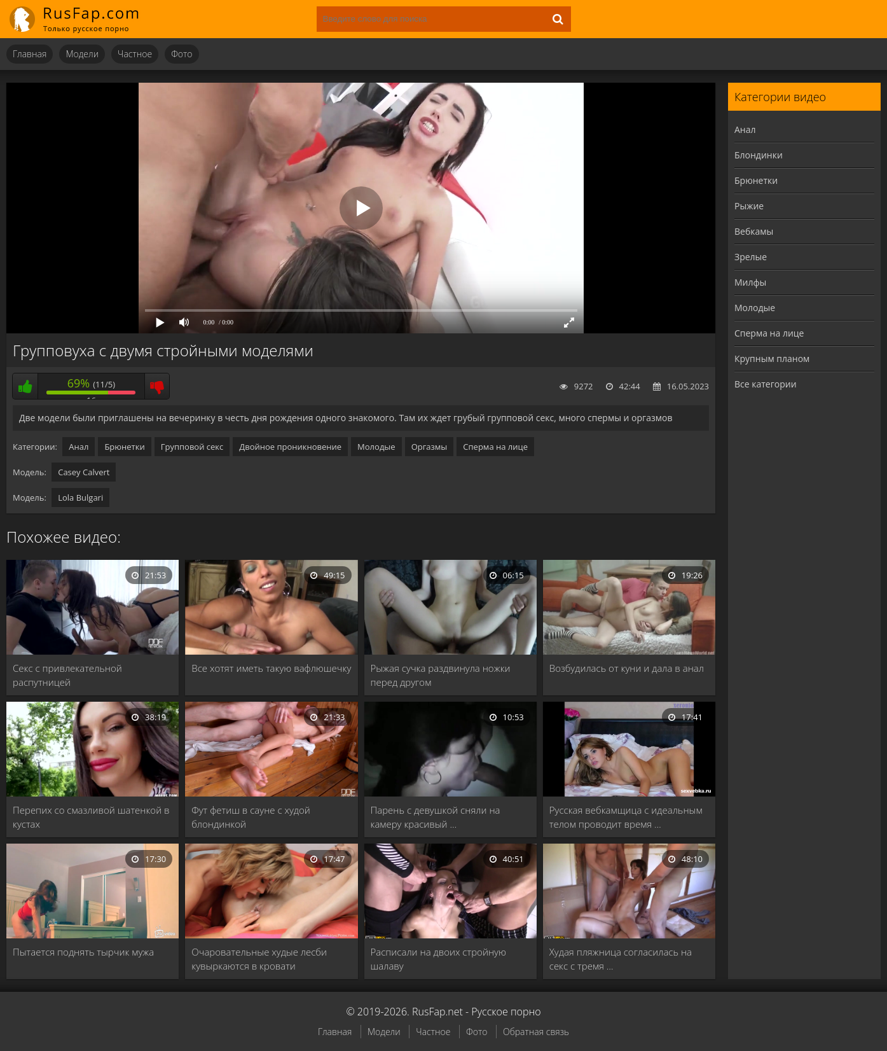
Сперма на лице (495, 446)
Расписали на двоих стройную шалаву (438, 958)
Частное (135, 54)
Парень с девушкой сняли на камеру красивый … (435, 817)
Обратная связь (536, 1032)
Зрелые (750, 257)
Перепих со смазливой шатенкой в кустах (91, 817)
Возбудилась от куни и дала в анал (626, 668)
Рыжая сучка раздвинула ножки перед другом (441, 675)
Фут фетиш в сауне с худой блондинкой (250, 817)
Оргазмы (429, 446)
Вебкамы (753, 231)
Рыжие (749, 206)
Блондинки (758, 155)
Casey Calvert (83, 472)
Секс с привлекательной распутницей (67, 675)
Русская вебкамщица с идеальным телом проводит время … (626, 817)
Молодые (376, 446)
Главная (29, 54)
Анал (78, 446)
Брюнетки (124, 446)
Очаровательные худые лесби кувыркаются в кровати (259, 958)
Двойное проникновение (290, 446)
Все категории (765, 384)
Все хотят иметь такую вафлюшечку (271, 668)
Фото (181, 54)
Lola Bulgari (80, 497)
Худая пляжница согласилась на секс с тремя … (620, 958)
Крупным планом (771, 358)
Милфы (750, 282)
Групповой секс (192, 446)
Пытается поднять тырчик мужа (83, 951)
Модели (82, 54)
